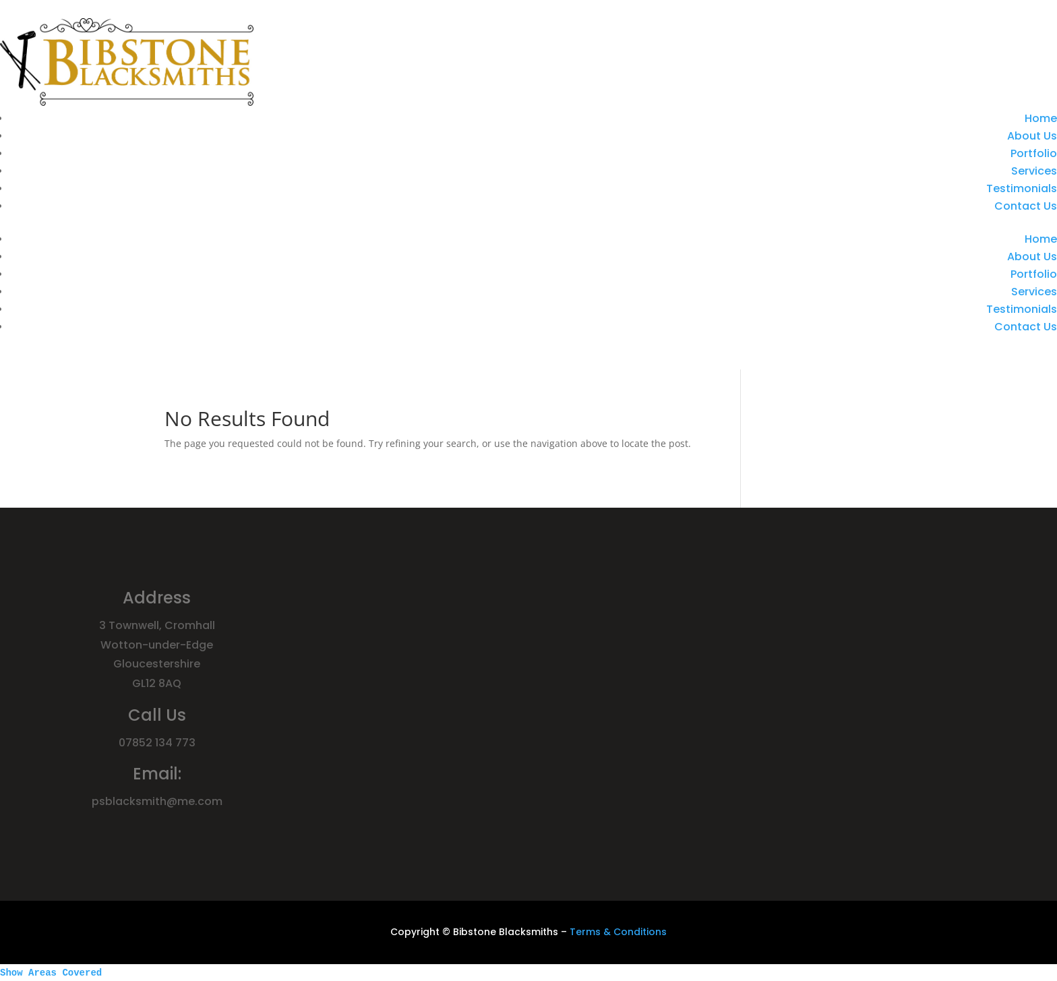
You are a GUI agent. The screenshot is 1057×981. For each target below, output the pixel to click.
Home (1041, 118)
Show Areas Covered (51, 973)
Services (1034, 171)
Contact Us (1025, 206)
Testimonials (1021, 188)
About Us (1032, 136)
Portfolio (1033, 153)
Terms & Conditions (618, 932)
